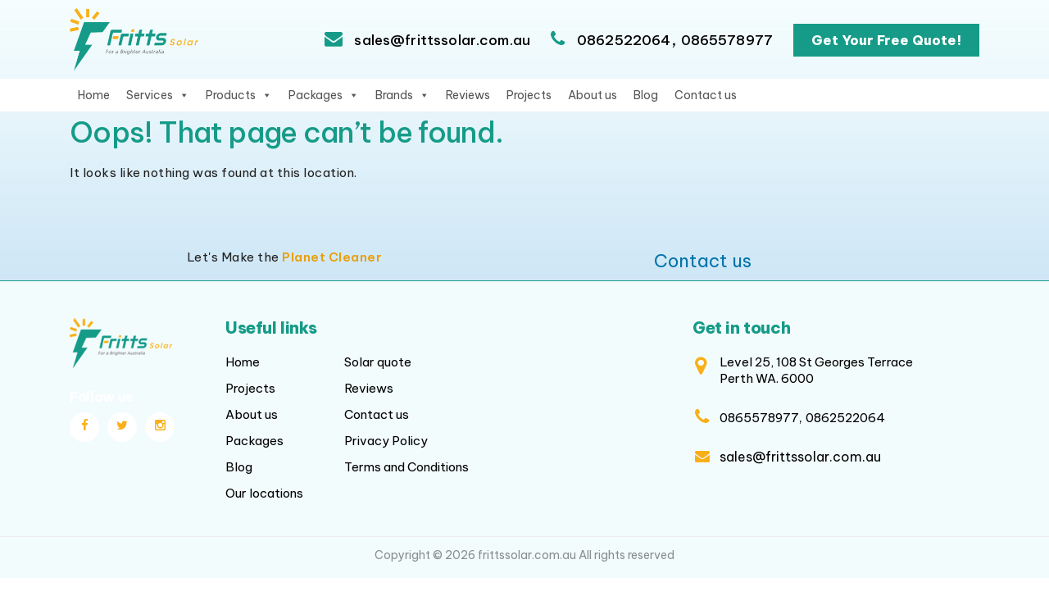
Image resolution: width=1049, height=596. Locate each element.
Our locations (264, 493)
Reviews (468, 95)
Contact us (705, 95)
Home (94, 95)
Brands (402, 95)
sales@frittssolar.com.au (440, 40)
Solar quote (377, 362)
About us (592, 95)
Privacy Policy (386, 440)
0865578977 (727, 40)
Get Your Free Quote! (886, 40)
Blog (645, 95)
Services (157, 95)
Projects (529, 95)
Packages (323, 95)
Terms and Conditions (406, 467)
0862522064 (624, 40)
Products (239, 95)
